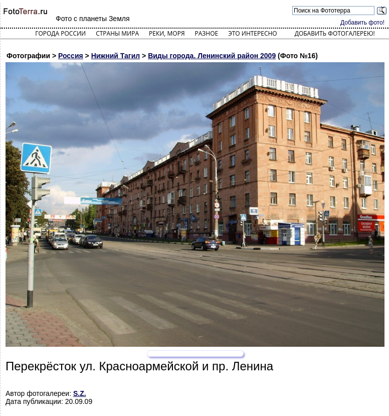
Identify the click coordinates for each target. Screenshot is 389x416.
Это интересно (252, 33)
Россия (70, 56)
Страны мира (117, 33)
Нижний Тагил (115, 56)
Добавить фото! (362, 22)
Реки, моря (166, 33)
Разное (207, 33)
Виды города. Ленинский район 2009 (212, 56)
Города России (60, 33)
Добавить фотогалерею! (335, 33)
